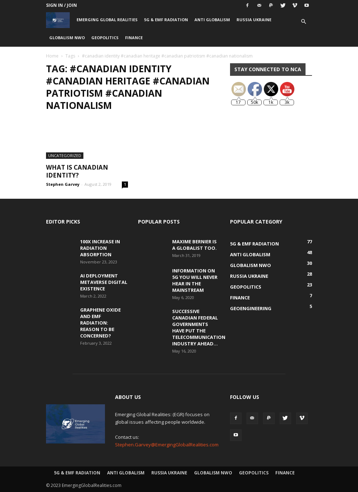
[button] (303, 21)
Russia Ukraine (254, 19)
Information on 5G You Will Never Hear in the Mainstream (194, 280)
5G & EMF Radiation (166, 19)
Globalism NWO (67, 37)
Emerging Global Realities (107, 19)
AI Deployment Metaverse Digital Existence (103, 282)
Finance (134, 37)
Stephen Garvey (62, 184)
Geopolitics (105, 37)
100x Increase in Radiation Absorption (100, 248)
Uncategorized (64, 155)
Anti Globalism (212, 19)
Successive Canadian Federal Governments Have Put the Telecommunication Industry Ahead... (198, 327)
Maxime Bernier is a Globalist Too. (194, 244)
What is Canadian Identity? (77, 171)
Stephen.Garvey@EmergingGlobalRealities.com (167, 444)
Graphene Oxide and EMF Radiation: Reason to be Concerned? (100, 323)
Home (52, 56)
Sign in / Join (61, 5)
